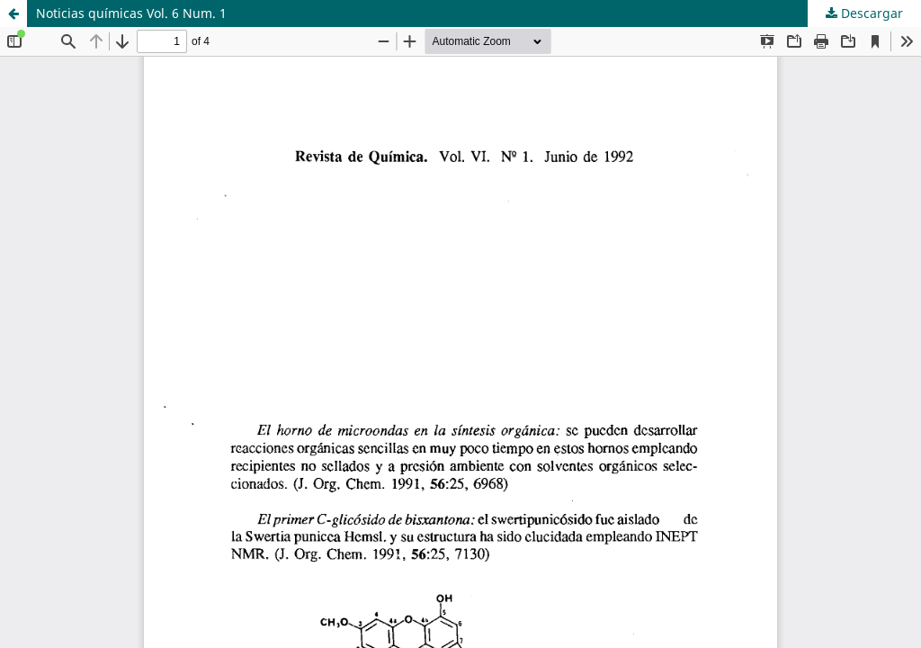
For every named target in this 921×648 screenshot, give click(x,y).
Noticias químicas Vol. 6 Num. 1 (131, 13)
